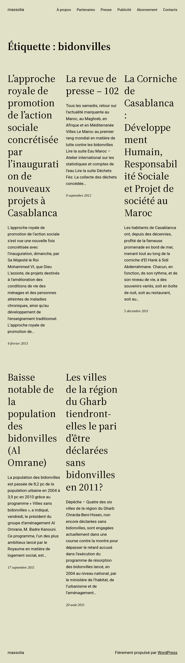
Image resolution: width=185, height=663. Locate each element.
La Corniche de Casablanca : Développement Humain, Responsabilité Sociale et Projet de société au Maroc (150, 145)
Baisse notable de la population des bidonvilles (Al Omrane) (32, 420)
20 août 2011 (75, 605)
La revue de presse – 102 (92, 84)
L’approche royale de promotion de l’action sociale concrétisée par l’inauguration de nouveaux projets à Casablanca (33, 145)
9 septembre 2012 (78, 195)
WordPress (167, 652)
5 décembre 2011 (136, 311)
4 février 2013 (18, 343)
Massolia (16, 9)
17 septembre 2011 (21, 567)
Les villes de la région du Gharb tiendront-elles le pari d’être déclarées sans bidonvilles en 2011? (92, 432)
